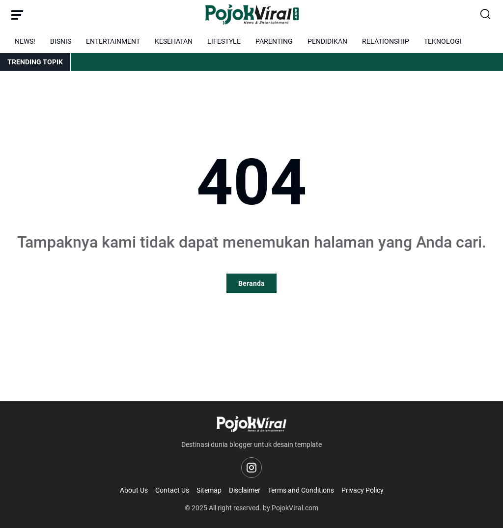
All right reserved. (235, 508)
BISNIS (60, 41)
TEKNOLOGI (443, 41)
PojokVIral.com (295, 508)
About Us (134, 490)
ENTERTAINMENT (113, 41)
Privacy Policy (362, 490)
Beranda (251, 283)
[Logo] (251, 424)
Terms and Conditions (301, 490)
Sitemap (209, 490)
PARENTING (274, 41)
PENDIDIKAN (327, 41)
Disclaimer (244, 490)
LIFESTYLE (224, 41)
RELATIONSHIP (385, 41)
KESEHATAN (174, 41)
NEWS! (25, 41)
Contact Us (172, 490)
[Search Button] (486, 15)
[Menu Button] (17, 15)
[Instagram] (251, 467)
